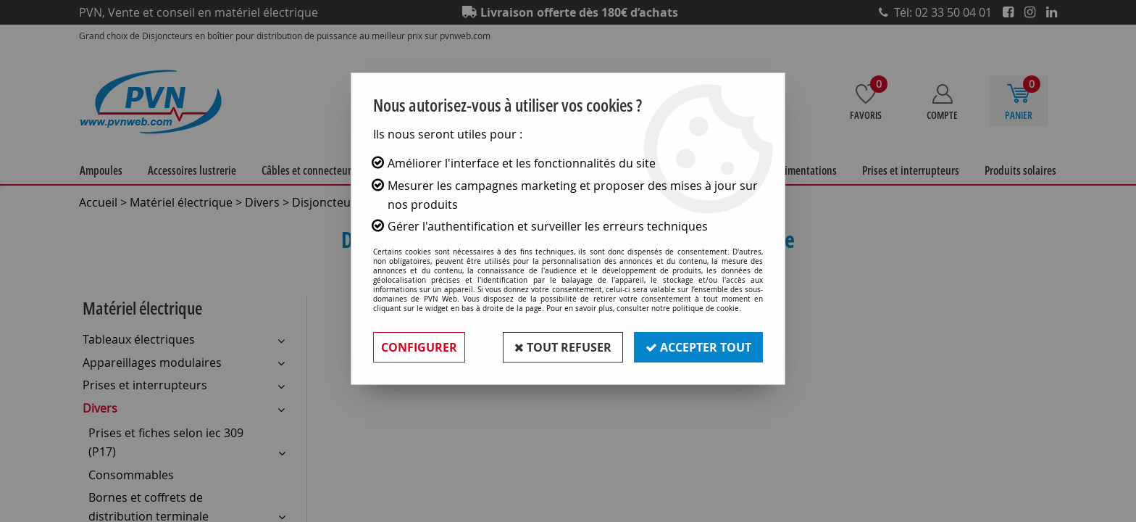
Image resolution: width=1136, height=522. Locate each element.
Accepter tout (698, 347)
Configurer (419, 347)
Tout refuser (562, 347)
